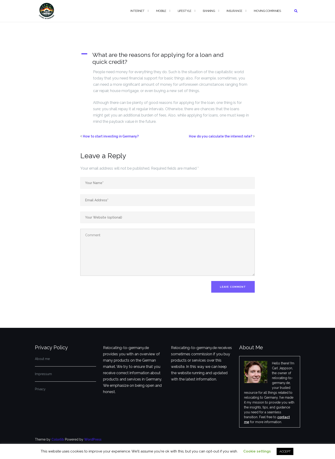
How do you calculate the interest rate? (220, 136)
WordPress (92, 439)
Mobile (161, 11)
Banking (209, 11)
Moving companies (267, 11)
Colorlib (57, 439)
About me (42, 359)
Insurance (234, 11)
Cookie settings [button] (257, 451)
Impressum (43, 374)
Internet (137, 11)
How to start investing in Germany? (111, 136)
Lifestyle (184, 11)
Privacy (40, 389)
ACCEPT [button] (285, 451)
